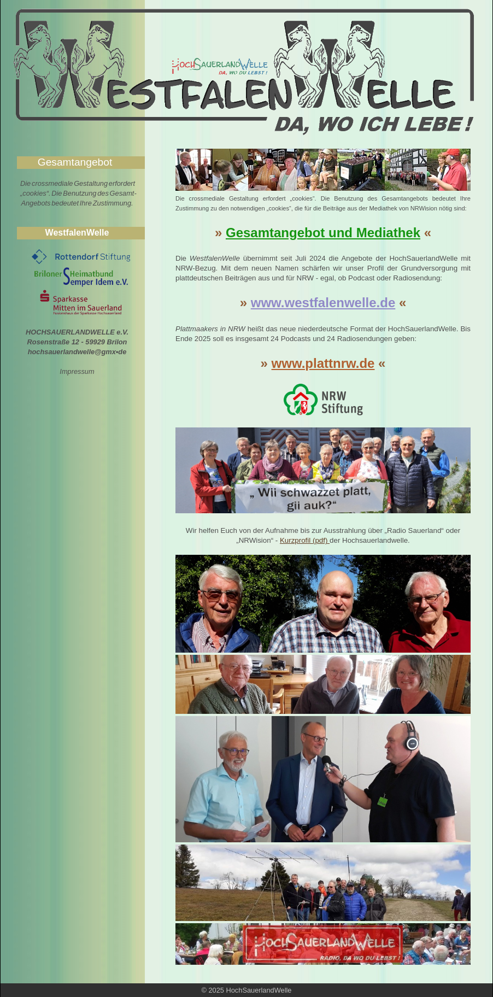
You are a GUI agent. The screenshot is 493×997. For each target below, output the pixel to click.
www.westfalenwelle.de (323, 302)
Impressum (77, 371)
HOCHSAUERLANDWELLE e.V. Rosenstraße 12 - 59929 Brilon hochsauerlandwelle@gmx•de (77, 342)
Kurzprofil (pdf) (305, 540)
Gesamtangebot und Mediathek (323, 232)
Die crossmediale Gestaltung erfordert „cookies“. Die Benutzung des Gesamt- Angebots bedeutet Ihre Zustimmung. (78, 193)
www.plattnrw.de (323, 363)
